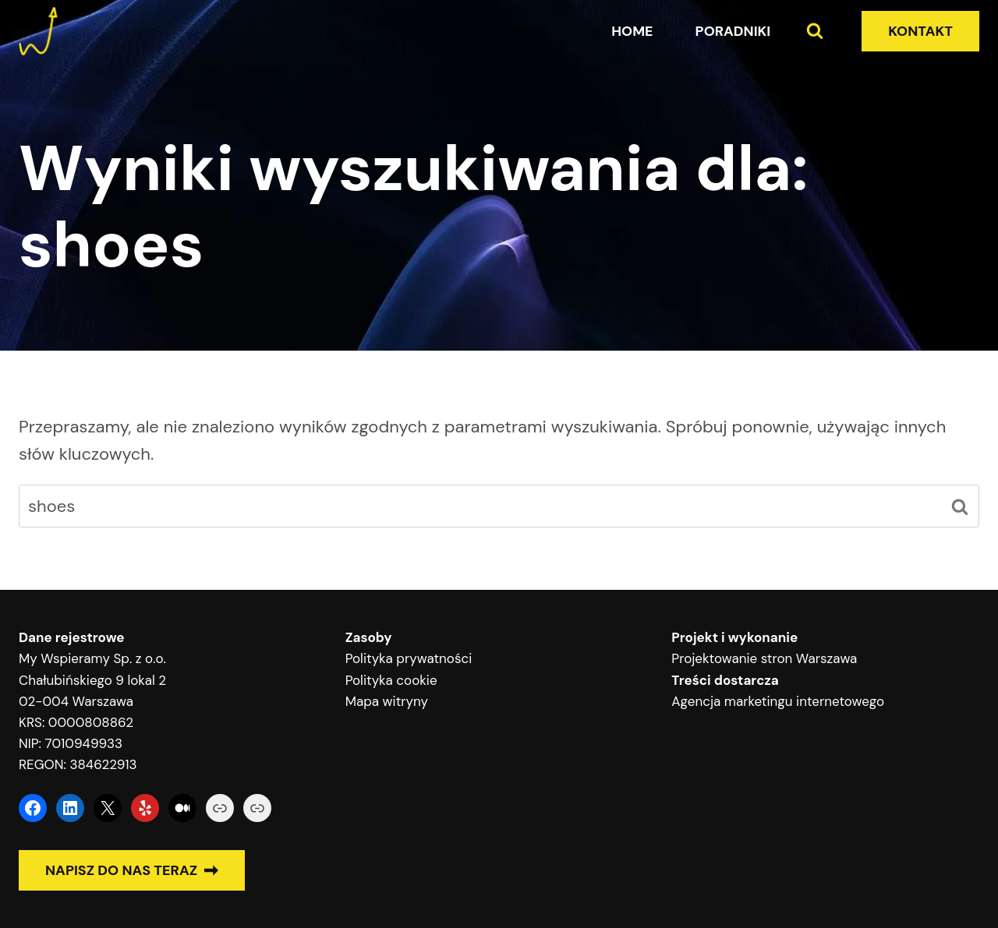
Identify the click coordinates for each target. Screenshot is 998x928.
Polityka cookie (391, 680)
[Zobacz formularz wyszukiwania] (814, 31)
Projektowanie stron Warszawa (764, 658)
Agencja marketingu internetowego (777, 701)
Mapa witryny (386, 701)
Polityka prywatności (408, 658)
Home (632, 31)
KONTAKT (920, 31)
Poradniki (733, 31)
